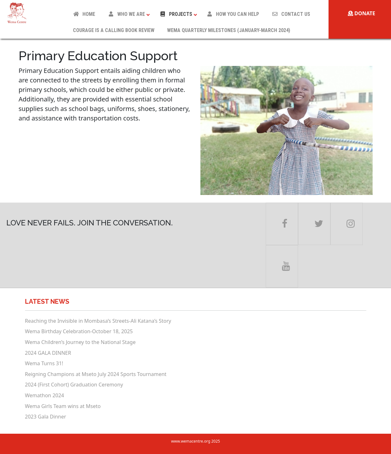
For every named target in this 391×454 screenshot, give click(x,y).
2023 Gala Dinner (45, 416)
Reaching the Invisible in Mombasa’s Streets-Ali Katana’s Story (98, 320)
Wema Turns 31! (44, 363)
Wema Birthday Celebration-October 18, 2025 (79, 331)
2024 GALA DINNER (48, 352)
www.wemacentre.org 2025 (195, 441)
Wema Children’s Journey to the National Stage (80, 342)
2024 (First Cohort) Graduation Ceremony (74, 384)
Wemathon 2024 (44, 395)
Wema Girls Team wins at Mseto (63, 406)
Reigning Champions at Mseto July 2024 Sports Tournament (95, 374)
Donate (361, 13)
